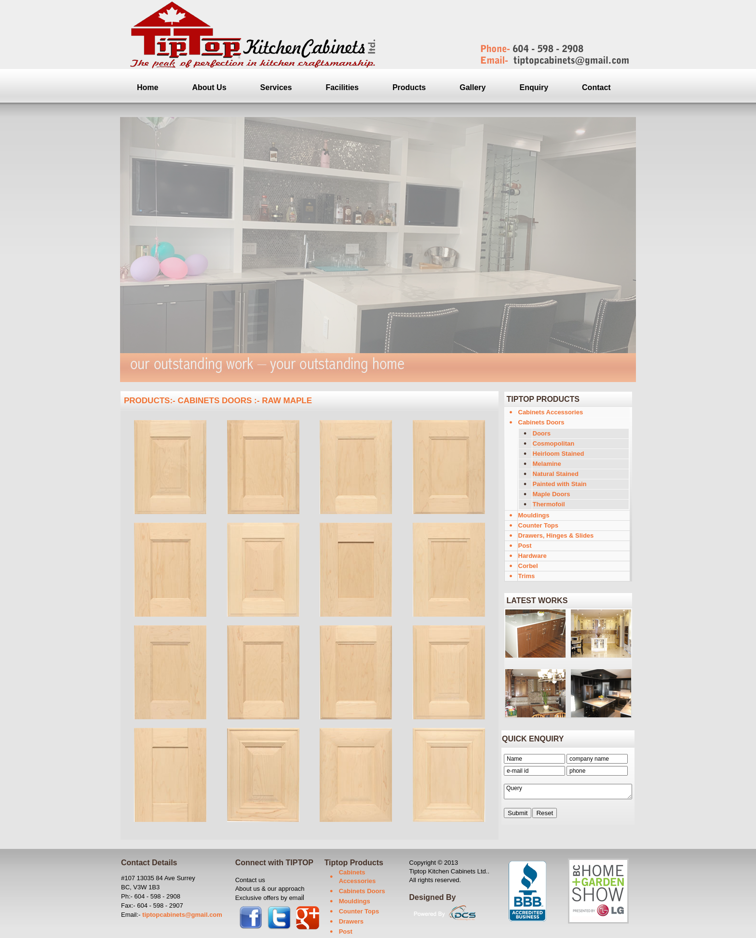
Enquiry (534, 87)
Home (147, 87)
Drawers (351, 921)
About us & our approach (270, 888)
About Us (209, 87)
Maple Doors (551, 494)
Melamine (547, 463)
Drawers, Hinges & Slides (556, 535)
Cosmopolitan (554, 443)
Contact (596, 87)
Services (276, 87)
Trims (526, 576)
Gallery (472, 87)
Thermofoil (549, 504)
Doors (542, 433)
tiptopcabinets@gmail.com (182, 914)
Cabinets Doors (541, 422)
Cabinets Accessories (550, 412)
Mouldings (534, 515)
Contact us (250, 880)
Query (568, 791)
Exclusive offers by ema (268, 897)
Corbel (528, 565)
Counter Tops (538, 525)
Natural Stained (556, 473)
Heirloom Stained (558, 453)
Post (525, 545)
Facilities (341, 87)
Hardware (532, 555)
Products (409, 87)
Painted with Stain (560, 484)
